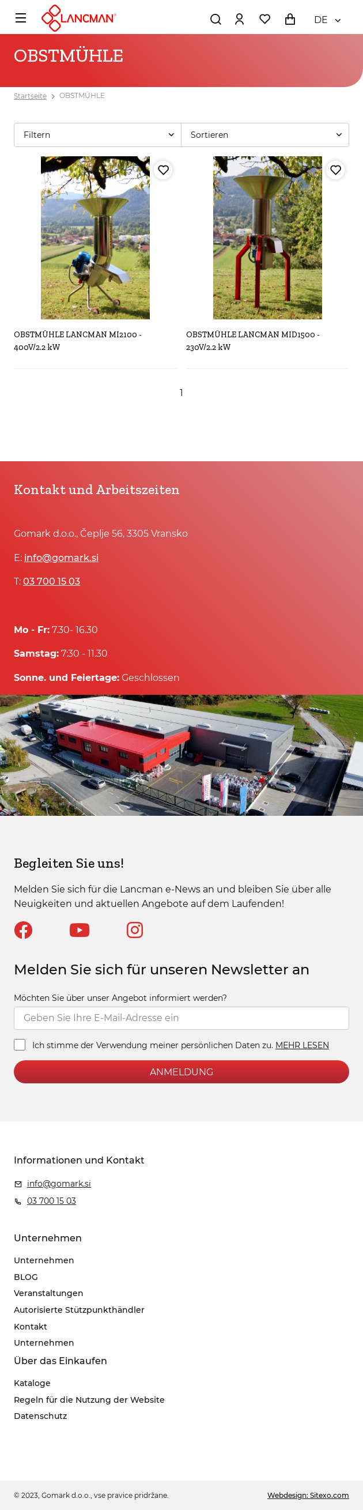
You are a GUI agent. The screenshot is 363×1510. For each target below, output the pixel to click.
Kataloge (32, 1383)
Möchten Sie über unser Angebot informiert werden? (120, 998)
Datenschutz (40, 1416)
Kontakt (30, 1326)
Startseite (30, 96)
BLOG (26, 1277)
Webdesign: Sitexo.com (308, 1495)
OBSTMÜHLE (82, 96)
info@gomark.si (61, 557)
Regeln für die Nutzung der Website (89, 1400)
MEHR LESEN (302, 1045)
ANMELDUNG (181, 1072)
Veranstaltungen (49, 1293)
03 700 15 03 (51, 581)
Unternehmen (44, 1260)
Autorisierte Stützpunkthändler (79, 1310)
